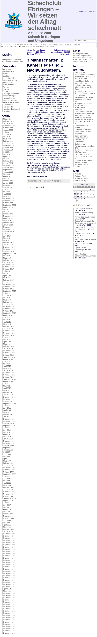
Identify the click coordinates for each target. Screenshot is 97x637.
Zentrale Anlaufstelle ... (83, 233)
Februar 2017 (8, 280)
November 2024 (9, 145)
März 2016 (7, 300)
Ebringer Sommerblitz (12, 94)
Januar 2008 (8, 490)
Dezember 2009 (9, 441)
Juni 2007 (7, 505)
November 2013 (9, 353)
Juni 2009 (7, 454)
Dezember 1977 (9, 600)
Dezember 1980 (9, 593)
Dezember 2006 (9, 516)
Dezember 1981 (9, 587)
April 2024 (7, 156)
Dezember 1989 (9, 569)
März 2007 (7, 512)
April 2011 (7, 410)
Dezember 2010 (9, 419)
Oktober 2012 (8, 377)
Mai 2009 (6, 456)
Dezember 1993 (9, 560)
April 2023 (7, 176)
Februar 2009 (8, 463)
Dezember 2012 (9, 373)
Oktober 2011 (8, 401)
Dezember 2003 (9, 538)
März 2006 (7, 527)
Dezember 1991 (9, 565)
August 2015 (8, 315)
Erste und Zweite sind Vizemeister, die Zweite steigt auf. (83, 132)
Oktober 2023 (8, 168)
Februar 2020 (8, 223)
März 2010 (7, 437)
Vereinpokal (8, 105)
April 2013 (7, 366)
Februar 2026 (8, 121)
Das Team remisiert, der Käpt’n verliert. (84, 151)
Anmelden (78, 174)
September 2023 (9, 170)
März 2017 (7, 278)
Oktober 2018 (8, 251)
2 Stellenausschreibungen (85, 213)
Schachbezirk (8, 83)
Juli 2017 (6, 271)
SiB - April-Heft (80, 244)
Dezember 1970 (9, 615)
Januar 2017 (8, 282)
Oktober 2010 (8, 423)
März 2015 (7, 324)
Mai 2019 (6, 238)
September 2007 (9, 498)
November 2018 (9, 249)
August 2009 (8, 450)
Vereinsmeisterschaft (11, 102)
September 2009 (9, 448)
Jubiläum (6, 76)
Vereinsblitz (8, 107)
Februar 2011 (8, 415)
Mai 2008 (6, 481)
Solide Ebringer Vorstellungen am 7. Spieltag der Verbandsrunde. (82, 139)
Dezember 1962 (9, 633)
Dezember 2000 (9, 545)
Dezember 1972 (9, 611)
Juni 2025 (7, 134)
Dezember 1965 (9, 626)
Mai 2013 (6, 364)
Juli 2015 (6, 317)
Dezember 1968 (9, 620)
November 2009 (9, 443)
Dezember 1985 (9, 578)
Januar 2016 (8, 304)
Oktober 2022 (8, 187)
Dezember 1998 (9, 549)
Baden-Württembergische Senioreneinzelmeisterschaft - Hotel (85, 223)
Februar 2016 (8, 302)
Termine (6, 87)
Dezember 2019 (9, 227)
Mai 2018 (6, 256)
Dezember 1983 (9, 582)
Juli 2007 (6, 503)
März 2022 (7, 196)
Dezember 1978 (9, 598)
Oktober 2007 (8, 496)
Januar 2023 (8, 183)
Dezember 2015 (9, 306)
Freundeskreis (8, 72)
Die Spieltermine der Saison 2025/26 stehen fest (83, 156)
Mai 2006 (6, 523)
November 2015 (9, 309)
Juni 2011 (7, 408)
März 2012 (7, 390)
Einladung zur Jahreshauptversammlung (85, 74)
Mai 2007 (6, 507)
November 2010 (9, 421)
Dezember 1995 (9, 556)
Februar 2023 (8, 181)
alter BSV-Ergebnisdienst (82, 56)
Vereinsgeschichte (10, 100)
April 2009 (7, 459)
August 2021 (8, 207)
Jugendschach (8, 78)
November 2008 (9, 470)
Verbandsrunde (9, 98)
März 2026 (7, 119)
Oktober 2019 (8, 231)
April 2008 (7, 483)
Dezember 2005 (9, 534)
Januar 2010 (8, 439)
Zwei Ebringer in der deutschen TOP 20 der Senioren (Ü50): (36, 52)
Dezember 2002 (9, 540)
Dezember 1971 (9, 613)
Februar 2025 (8, 141)
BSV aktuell (83, 205)
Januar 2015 (8, 329)
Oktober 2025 (8, 128)
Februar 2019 (8, 243)
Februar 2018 (8, 260)
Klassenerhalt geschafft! (84, 209)
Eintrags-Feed (80, 176)
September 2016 (9, 291)
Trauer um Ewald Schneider (81, 127)
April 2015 (7, 322)
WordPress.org (80, 180)
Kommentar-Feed (81, 178)
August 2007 (8, 501)
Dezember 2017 (9, 265)
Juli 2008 (6, 476)
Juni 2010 (7, 430)
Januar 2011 (8, 417)
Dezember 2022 (9, 185)
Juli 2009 (6, 452)
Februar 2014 (8, 346)
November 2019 (9, 229)
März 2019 (7, 240)
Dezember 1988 (9, 571)
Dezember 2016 (9, 284)
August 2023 (8, 172)
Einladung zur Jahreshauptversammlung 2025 (85, 146)
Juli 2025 (6, 132)
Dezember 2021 (9, 198)
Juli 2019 (6, 234)
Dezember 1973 (9, 609)
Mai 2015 (6, 320)
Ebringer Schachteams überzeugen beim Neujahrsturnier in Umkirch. (83, 163)
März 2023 (7, 179)
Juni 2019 (7, 236)
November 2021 (9, 201)
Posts (81, 11)
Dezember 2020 (9, 216)
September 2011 (9, 404)
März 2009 (7, 461)
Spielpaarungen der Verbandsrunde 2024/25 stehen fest (60, 52)
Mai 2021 (6, 209)
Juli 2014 (6, 337)
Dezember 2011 (9, 397)
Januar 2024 (8, 163)
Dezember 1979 (9, 595)
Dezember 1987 (9, 573)
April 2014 (7, 342)
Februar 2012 (8, 392)
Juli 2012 (6, 384)
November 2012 (9, 375)
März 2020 (7, 220)
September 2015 (9, 313)
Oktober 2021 (8, 203)
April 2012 (7, 388)
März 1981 (7, 591)
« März (76, 201)
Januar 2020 (8, 225)
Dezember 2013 (9, 351)
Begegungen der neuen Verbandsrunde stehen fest (84, 99)
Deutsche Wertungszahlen (83, 58)
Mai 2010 (6, 432)
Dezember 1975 (9, 604)
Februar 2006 (8, 529)
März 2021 (7, 212)
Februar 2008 (8, 487)
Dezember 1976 (9, 602)
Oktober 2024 (8, 148)
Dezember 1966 (9, 624)
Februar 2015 (8, 326)
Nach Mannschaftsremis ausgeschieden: (84, 82)
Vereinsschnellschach (12, 109)
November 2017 (9, 267)
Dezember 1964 (9, 629)
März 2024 (7, 159)
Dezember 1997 (9, 551)
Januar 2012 (8, 395)
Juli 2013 (6, 362)
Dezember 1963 (9, 631)
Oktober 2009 (8, 445)
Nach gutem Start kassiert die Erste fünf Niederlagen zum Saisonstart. (85, 93)
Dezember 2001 (9, 542)
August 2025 (8, 130)
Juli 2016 (6, 293)
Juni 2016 (7, 295)
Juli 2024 (6, 152)
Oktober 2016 (8, 289)
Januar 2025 (8, 143)
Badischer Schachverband (83, 60)
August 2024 (8, 150)
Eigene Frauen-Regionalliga (81, 249)
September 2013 (9, 357)
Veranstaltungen (9, 96)
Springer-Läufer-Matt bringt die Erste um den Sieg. (84, 87)
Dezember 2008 (9, 467)
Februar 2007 (8, 514)
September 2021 (9, 205)
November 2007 (9, 494)
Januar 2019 (8, 245)
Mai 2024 (6, 154)
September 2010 (9, 426)
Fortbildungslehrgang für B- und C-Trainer (84, 228)
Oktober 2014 (8, 335)
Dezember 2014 (9, 331)
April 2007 (7, 509)
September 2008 (9, 474)
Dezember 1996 (9, 554)
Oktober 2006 (8, 518)
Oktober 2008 (8, 472)
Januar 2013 (8, 370)
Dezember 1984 (9, 580)
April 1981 (7, 589)
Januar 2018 (8, 262)
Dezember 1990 (9, 567)
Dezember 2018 (9, 247)
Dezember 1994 (9, 558)
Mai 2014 (6, 340)
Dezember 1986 (9, 576)
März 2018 (7, 258)
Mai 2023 (6, 174)
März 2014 (7, 344)
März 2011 (7, 412)
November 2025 (9, 126)
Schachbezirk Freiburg (81, 61)
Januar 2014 (8, 348)
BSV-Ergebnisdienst (81, 54)
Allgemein (7, 69)
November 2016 (9, 287)
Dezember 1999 (9, 547)
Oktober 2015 (8, 311)
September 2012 (9, 379)
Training (6, 89)
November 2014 (9, 333)
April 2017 (7, 276)
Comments (92, 11)
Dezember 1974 (9, 606)
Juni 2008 (7, 479)
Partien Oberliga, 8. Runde (85, 217)
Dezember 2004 (9, 536)
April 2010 (7, 434)
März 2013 (7, 368)
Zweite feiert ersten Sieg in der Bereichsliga (85, 78)
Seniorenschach (9, 85)
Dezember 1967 (9, 622)
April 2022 (7, 194)
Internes (6, 74)
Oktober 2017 (8, 269)
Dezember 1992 (9, 562)
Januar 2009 (8, 465)
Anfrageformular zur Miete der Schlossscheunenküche (12, 61)
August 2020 (8, 218)
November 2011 (9, 399)
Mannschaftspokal (10, 80)
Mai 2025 (6, 137)
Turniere (6, 91)
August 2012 (8, 381)
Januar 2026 (8, 123)
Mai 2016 (6, 298)
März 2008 (7, 485)
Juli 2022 (6, 190)
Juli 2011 (6, 406)
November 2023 (9, 165)
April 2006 (7, 525)
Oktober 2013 (8, 355)
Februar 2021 (8, 214)
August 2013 (8, 359)
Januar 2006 (8, 531)
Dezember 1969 (9, 617)
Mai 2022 (6, 192)
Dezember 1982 (9, 584)
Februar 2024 (8, 161)
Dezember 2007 (9, 492)
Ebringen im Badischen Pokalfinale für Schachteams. (83, 105)
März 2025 (7, 139)
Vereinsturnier (9, 111)
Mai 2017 (6, 273)
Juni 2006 (7, 520)
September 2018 (9, 254)
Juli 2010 (6, 428)
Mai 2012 (6, 386)
